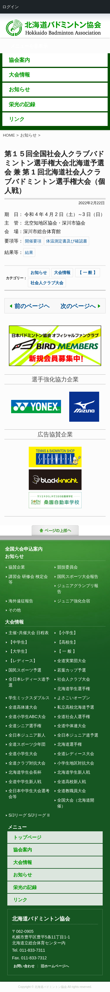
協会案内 (22, 849)
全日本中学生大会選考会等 (29, 793)
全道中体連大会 (71, 725)
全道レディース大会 (75, 753)
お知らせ (28, 135)
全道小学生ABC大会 (27, 716)
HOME (9, 135)
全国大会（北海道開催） (75, 803)
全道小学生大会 (23, 753)
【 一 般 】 (88, 272)
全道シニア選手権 (25, 725)
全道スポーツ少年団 (27, 744)
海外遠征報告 (21, 601)
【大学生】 (19, 651)
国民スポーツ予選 (25, 670)
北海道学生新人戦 (73, 772)
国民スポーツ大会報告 (77, 576)
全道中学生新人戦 (25, 781)
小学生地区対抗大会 (75, 763)
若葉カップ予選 (71, 670)
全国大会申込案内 (24, 548)
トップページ (27, 837)
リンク (20, 899)
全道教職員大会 (71, 790)
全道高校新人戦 (71, 781)
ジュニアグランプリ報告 (77, 588)
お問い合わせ (24, 966)
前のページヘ (32, 306)
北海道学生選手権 (73, 688)
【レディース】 (23, 660)
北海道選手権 (69, 744)
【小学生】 (67, 632)
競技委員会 (67, 567)
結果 (29, 252)
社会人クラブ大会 (47, 282)
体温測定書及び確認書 (66, 241)
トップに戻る (55, 531)
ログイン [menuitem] (10, 6)
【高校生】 (67, 642)
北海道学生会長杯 (25, 772)
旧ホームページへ (55, 966)
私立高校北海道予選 (75, 707)
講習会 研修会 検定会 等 (28, 579)
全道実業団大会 (71, 660)
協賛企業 (17, 567)
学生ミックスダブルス (29, 697)
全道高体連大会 (23, 707)
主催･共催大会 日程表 (29, 632)
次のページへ (78, 306)
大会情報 (62, 272)
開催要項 (33, 241)
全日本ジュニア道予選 (77, 735)
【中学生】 (19, 642)
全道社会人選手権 (73, 716)
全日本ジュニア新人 (27, 735)
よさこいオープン (73, 697)
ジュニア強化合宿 (73, 601)
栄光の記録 (25, 887)
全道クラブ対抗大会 (27, 763)
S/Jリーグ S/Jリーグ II (29, 815)
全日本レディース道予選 (29, 682)
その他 (15, 610)
